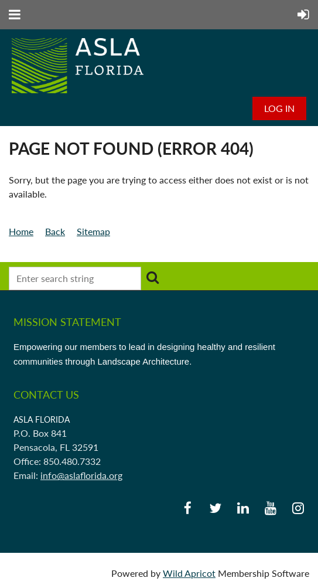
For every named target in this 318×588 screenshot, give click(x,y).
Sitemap (93, 231)
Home (21, 231)
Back (55, 231)
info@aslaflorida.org (81, 475)
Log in (279, 108)
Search (152, 277)
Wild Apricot (189, 573)
